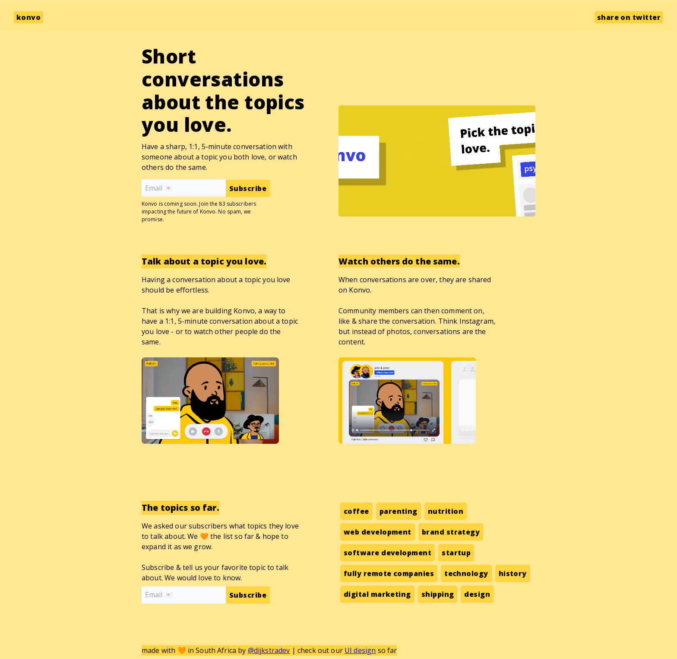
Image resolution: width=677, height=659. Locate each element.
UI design (360, 650)
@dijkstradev (269, 650)
